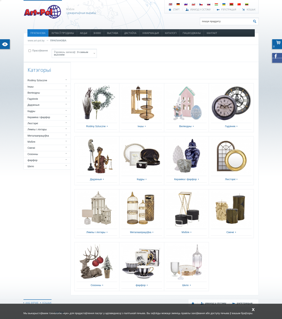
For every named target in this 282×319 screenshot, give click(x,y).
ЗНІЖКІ (97, 33)
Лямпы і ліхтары (37, 129)
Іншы (31, 86)
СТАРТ (176, 9)
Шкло (31, 166)
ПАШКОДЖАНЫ (192, 33)
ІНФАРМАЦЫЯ (150, 33)
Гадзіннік (33, 98)
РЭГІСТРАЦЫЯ (228, 9)
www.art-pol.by (36, 40)
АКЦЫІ (83, 33)
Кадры (31, 111)
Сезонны (33, 154)
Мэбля (31, 141)
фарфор (33, 160)
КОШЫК (251, 9)
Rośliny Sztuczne (37, 80)
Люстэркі (33, 123)
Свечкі (31, 147)
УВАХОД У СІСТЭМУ (200, 9)
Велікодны (34, 92)
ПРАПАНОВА (37, 33)
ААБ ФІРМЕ (31, 302)
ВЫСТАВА (112, 33)
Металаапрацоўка (38, 135)
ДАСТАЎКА (130, 33)
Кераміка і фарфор (39, 117)
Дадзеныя (33, 104)
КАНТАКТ (212, 33)
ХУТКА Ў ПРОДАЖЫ (63, 33)
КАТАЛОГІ (171, 33)
